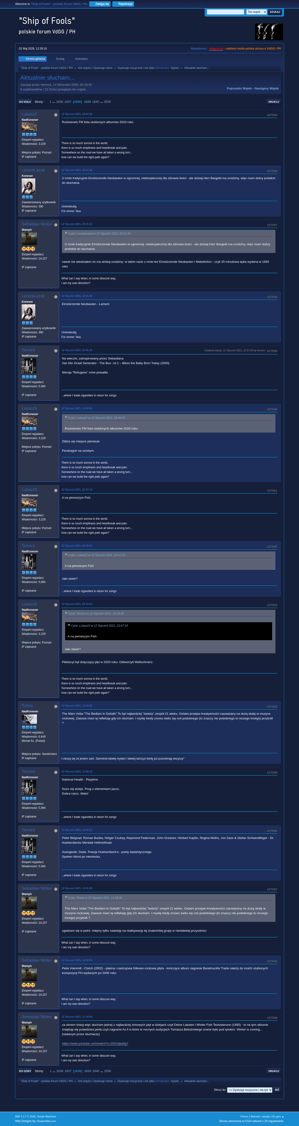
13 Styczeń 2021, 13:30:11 (76, 829)
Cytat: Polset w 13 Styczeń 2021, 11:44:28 (95, 897)
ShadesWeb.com (46, 1121)
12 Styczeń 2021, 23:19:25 (76, 545)
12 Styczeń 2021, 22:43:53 (76, 408)
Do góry (25, 1071)
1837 (67, 101)
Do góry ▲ (278, 1116)
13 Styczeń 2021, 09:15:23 (76, 604)
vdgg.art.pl (216, 48)
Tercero (28, 350)
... (54, 101)
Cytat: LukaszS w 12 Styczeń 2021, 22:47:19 (96, 555)
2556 (107, 101)
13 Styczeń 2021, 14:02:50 (76, 960)
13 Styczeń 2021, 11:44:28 (76, 705)
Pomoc (245, 1116)
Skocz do (219, 1089)
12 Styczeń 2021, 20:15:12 (76, 224)
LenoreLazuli (33, 170)
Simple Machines (46, 1116)
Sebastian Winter (37, 224)
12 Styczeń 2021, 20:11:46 (76, 170)
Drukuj (273, 101)
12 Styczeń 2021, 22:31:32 (76, 296)
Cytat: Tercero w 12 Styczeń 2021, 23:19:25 (96, 613)
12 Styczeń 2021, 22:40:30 (76, 350)
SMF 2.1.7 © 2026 (25, 1116)
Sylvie (174, 68)
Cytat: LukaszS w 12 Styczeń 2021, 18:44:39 (96, 417)
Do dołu (25, 101)
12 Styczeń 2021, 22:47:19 (76, 489)
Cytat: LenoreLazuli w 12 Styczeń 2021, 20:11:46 (99, 233)
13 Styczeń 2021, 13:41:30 (76, 888)
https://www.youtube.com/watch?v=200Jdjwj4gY (95, 1043)
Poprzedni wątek (239, 88)
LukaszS (29, 114)
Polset (27, 705)
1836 (59, 101)
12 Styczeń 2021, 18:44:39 (76, 114)
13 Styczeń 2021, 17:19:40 (76, 1016)
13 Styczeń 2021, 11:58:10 (76, 771)
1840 (95, 101)
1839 (87, 101)
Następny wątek (267, 88)
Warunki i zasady (260, 1116)
